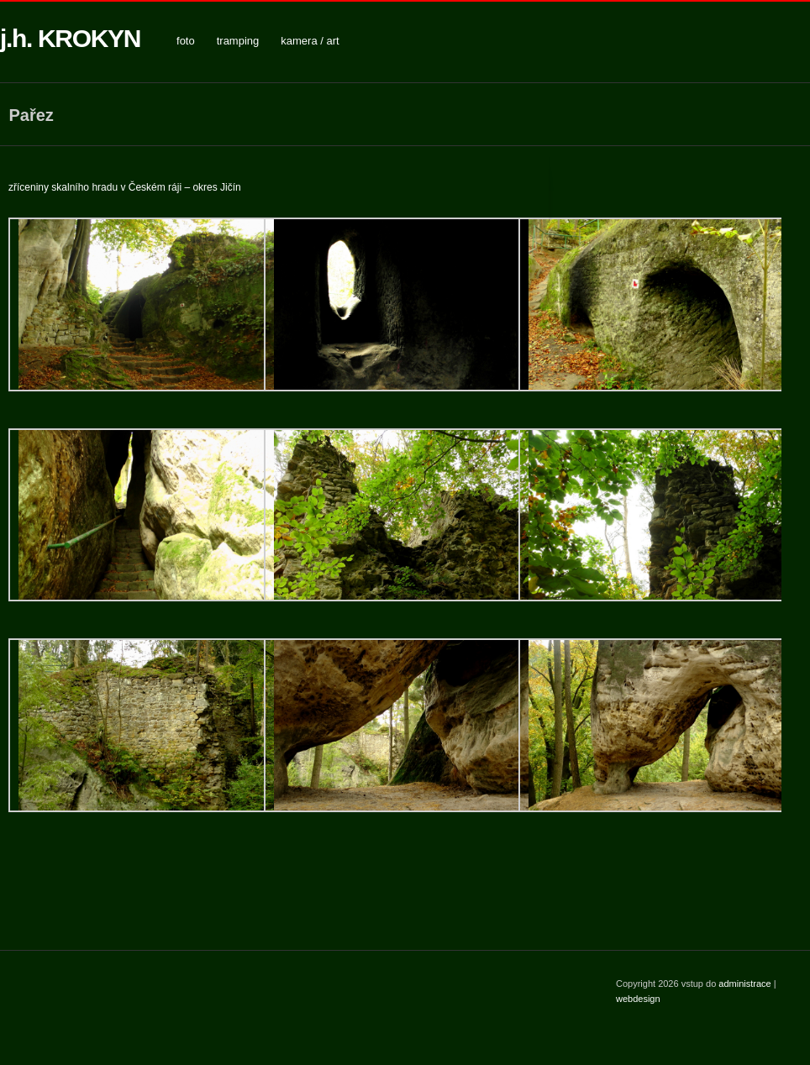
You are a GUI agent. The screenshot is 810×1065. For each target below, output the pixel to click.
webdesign (638, 999)
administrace (745, 983)
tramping (238, 40)
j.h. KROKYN (70, 38)
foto (185, 40)
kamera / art (310, 40)
